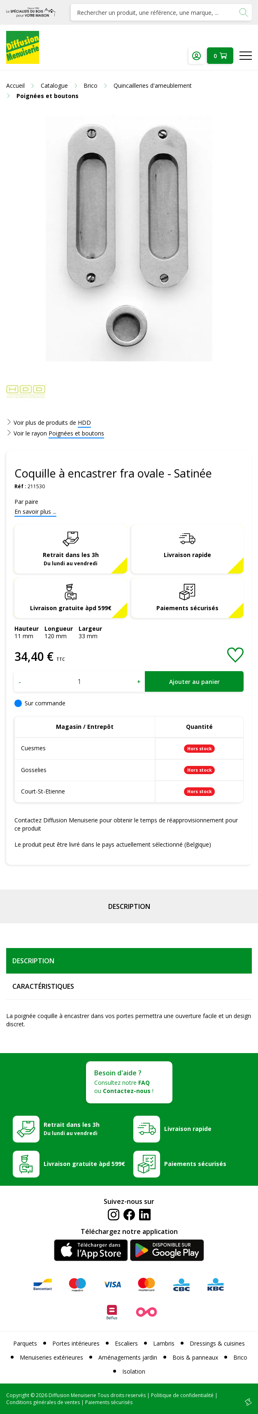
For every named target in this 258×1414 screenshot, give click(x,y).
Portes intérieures (76, 1343)
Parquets (25, 1343)
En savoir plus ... (35, 511)
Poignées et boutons (76, 433)
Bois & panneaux (195, 1357)
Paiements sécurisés (187, 608)
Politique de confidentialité (182, 1395)
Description (129, 906)
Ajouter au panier (194, 682)
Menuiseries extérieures (51, 1357)
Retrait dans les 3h (71, 559)
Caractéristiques (43, 986)
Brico (240, 1357)
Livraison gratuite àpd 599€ (71, 608)
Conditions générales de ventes (43, 1402)
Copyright (17, 1395)
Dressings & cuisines (217, 1343)
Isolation (133, 1371)
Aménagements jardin (127, 1357)
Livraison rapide (187, 555)
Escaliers (126, 1343)
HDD (84, 422)
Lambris (163, 1343)
